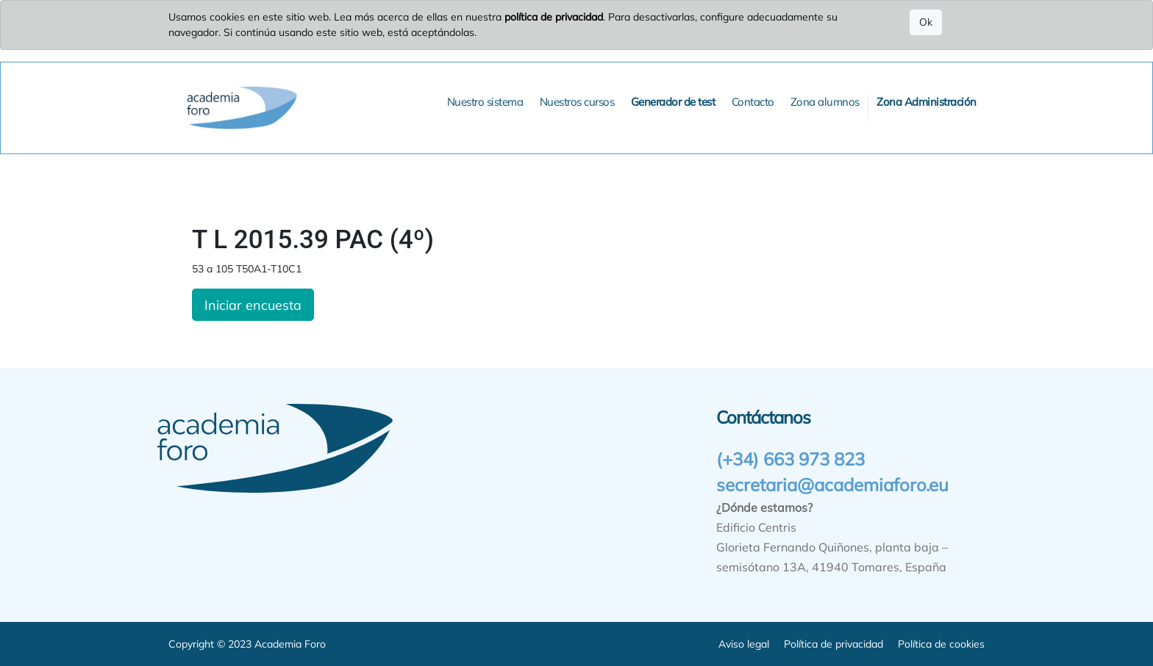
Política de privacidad (833, 644)
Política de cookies (941, 644)
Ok (925, 22)
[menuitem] (485, 102)
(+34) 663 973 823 (790, 459)
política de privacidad (553, 16)
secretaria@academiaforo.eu (832, 485)
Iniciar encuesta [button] (252, 305)
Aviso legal (743, 644)
